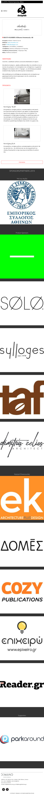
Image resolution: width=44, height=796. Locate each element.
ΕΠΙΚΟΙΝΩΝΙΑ (22, 162)
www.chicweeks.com (13, 42)
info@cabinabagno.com (12, 44)
